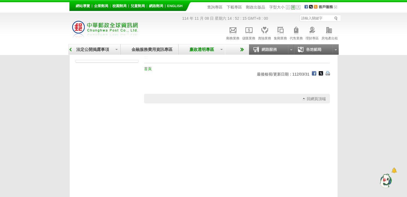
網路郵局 (156, 6)
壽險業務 (264, 32)
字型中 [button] (293, 7)
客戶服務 (330, 9)
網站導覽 (83, 6)
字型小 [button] (288, 7)
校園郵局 (119, 6)
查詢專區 (214, 7)
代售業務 (296, 32)
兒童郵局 (138, 6)
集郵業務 (280, 32)
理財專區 (312, 32)
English (175, 6)
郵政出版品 (255, 7)
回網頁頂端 (316, 99)
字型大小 (277, 7)
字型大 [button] (298, 7)
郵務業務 (232, 32)
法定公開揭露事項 (92, 49)
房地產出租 (329, 32)
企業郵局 (101, 6)
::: (72, 5)
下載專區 (234, 7)
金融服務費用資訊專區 (151, 49)
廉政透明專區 (201, 49)
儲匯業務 (248, 32)
